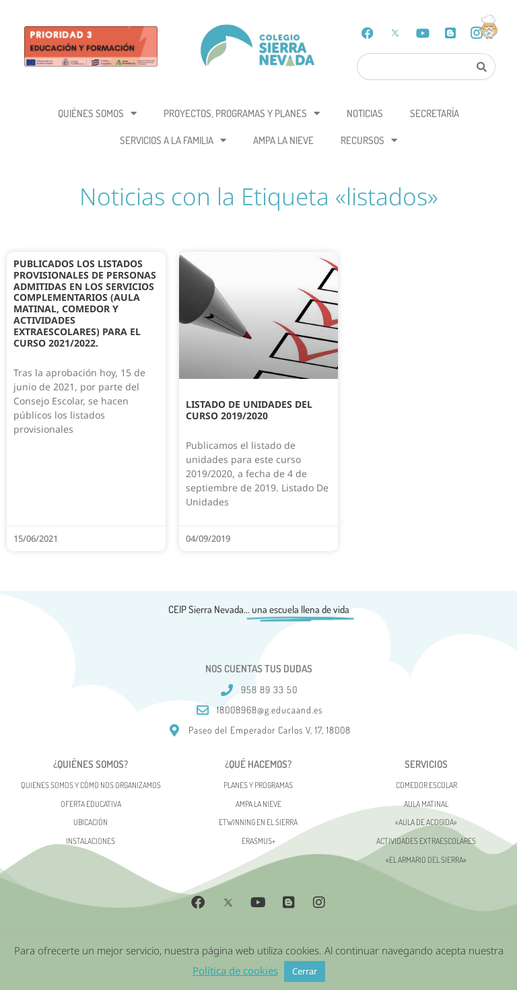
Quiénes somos (97, 113)
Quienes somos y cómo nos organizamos (91, 785)
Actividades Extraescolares (426, 841)
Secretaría (434, 113)
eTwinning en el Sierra (258, 822)
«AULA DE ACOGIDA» (426, 822)
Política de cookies (235, 970)
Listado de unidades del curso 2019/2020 (249, 410)
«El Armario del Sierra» (426, 860)
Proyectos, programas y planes (242, 113)
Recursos (369, 140)
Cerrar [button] (304, 971)
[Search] (482, 66)
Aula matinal (426, 804)
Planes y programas (258, 785)
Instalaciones (90, 841)
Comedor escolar (426, 785)
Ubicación (90, 822)
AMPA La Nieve (283, 140)
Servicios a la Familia (173, 140)
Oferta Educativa (91, 804)
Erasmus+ (258, 841)
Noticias (365, 113)
